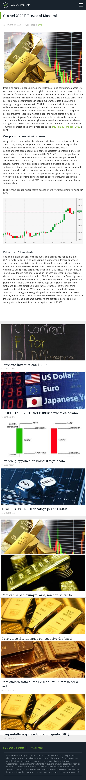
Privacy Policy (36, 747)
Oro (40, 24)
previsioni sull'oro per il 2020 (66, 126)
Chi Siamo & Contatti (13, 747)
